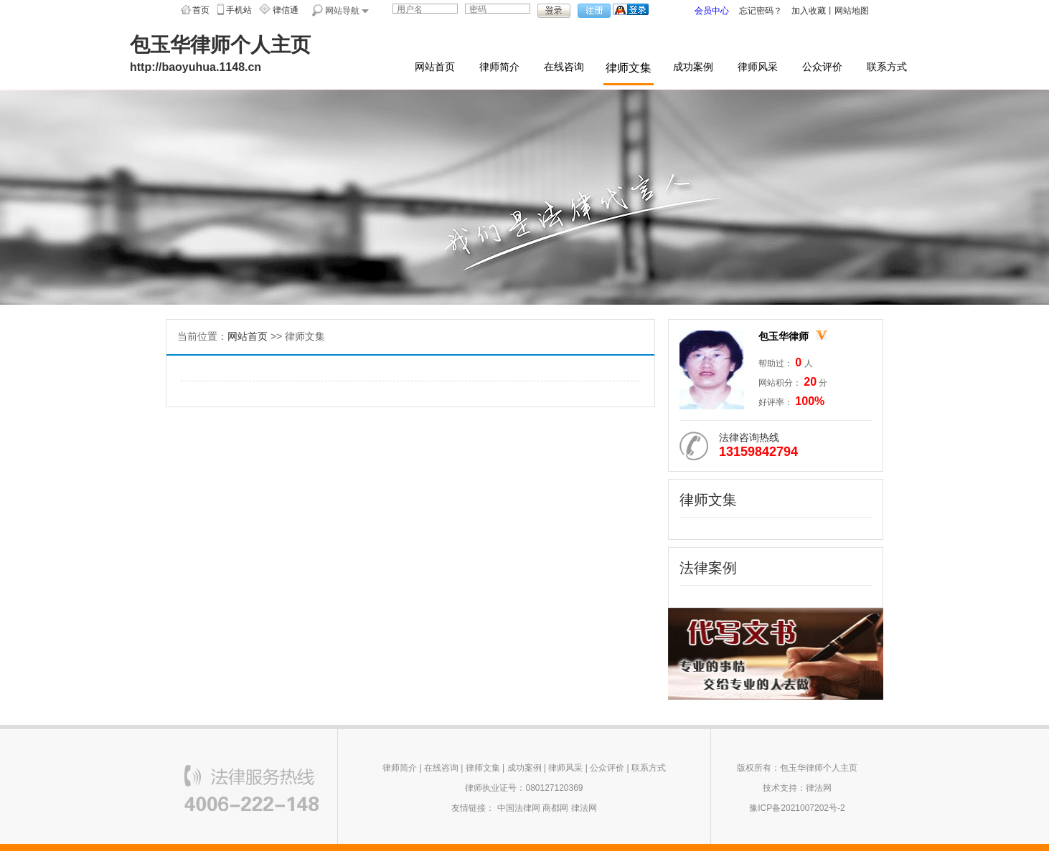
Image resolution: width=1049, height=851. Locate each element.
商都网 (555, 808)
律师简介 (499, 67)
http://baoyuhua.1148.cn (195, 67)
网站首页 (435, 67)
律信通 (285, 10)
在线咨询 (564, 67)
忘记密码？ (760, 11)
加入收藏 (808, 11)
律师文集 (628, 68)
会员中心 (712, 11)
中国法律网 (518, 808)
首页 (201, 10)
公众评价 (822, 67)
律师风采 (758, 67)
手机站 (239, 10)
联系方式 (887, 67)
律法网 (584, 808)
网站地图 (851, 11)
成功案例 (693, 67)
